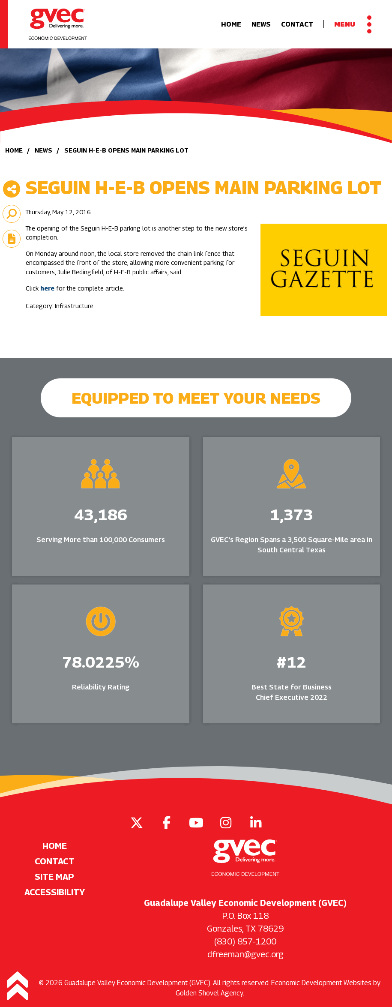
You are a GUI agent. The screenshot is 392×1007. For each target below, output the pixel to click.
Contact (297, 24)
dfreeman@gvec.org (245, 954)
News (261, 24)
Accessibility (54, 892)
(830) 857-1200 (245, 941)
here (47, 288)
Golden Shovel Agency (209, 993)
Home (231, 24)
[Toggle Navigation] (352, 24)
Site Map (54, 877)
